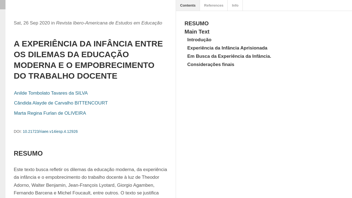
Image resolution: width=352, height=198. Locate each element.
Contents (188, 5)
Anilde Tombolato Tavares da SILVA (51, 93)
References (213, 5)
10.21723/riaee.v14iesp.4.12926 (50, 131)
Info (235, 5)
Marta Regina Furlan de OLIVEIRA (50, 113)
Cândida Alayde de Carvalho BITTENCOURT (61, 103)
